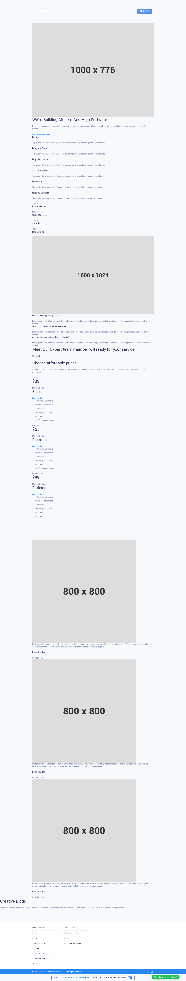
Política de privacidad (72, 943)
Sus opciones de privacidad (109, 977)
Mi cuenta (36, 963)
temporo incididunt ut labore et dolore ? (50, 326)
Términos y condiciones (73, 933)
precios (35, 938)
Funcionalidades (38, 927)
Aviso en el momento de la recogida (71, 977)
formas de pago (38, 943)
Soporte (35, 948)
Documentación (41, 953)
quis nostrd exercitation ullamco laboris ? (50, 337)
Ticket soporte (41, 958)
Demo (34, 933)
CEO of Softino (38, 658)
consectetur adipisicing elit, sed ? (47, 315)
